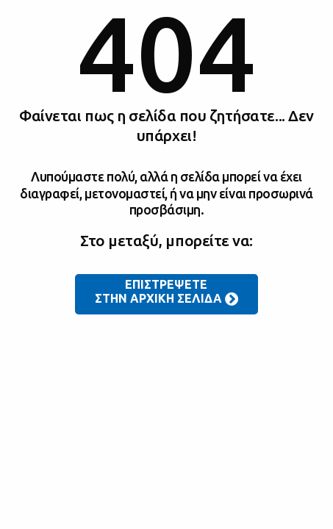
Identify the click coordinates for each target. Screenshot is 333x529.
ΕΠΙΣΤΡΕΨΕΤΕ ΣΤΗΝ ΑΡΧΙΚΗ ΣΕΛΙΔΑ (167, 292)
